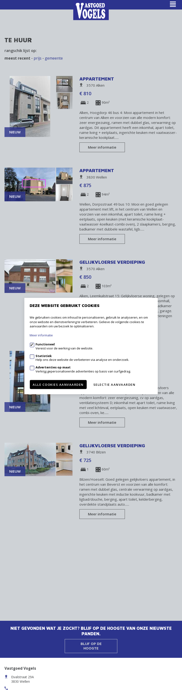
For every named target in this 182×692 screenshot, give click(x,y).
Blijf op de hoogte (91, 646)
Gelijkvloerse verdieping (112, 262)
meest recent (17, 58)
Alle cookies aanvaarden (58, 384)
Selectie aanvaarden (114, 384)
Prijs (37, 58)
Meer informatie (102, 147)
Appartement (96, 78)
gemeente (54, 58)
